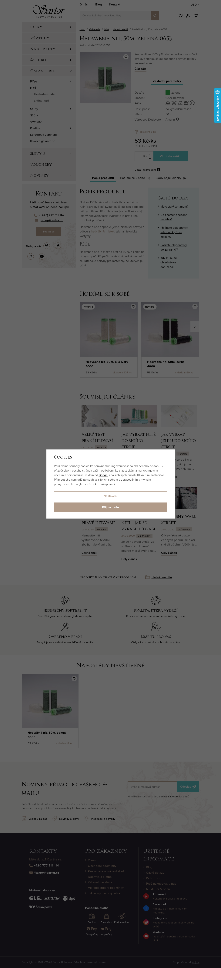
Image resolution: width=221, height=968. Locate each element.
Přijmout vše (110, 507)
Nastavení (110, 496)
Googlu (103, 475)
